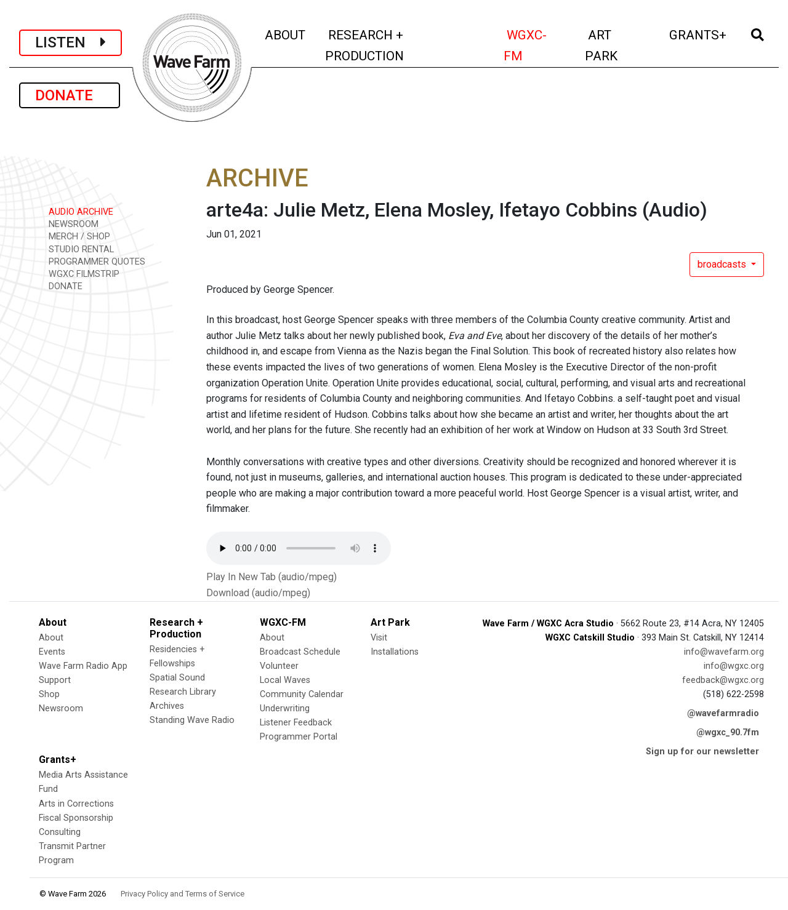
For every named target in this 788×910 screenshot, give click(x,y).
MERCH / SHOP (75, 236)
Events (52, 652)
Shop (49, 694)
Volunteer (279, 666)
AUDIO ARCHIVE (76, 211)
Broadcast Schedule (300, 652)
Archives (167, 706)
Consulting (60, 832)
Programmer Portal (298, 737)
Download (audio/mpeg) (258, 593)
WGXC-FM (537, 45)
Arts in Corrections (76, 804)
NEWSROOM (69, 223)
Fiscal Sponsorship (76, 818)
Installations (395, 652)
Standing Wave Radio (192, 720)
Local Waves (285, 680)
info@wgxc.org (734, 666)
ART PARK (618, 45)
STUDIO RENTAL (77, 249)
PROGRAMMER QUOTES (92, 261)
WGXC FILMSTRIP (79, 273)
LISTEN (70, 42)
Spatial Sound (177, 678)
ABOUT (286, 33)
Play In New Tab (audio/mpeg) (271, 577)
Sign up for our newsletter (702, 751)
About (51, 638)
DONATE (69, 95)
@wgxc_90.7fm (727, 732)
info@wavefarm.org (724, 652)
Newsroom (61, 708)
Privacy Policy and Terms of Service (182, 893)
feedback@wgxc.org (723, 680)
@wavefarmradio (723, 713)
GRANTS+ (698, 33)
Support (55, 680)
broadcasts (723, 264)
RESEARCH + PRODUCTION (390, 45)
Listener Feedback (296, 722)
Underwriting (285, 708)
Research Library (183, 692)
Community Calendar (302, 694)
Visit (379, 638)
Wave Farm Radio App (83, 666)
